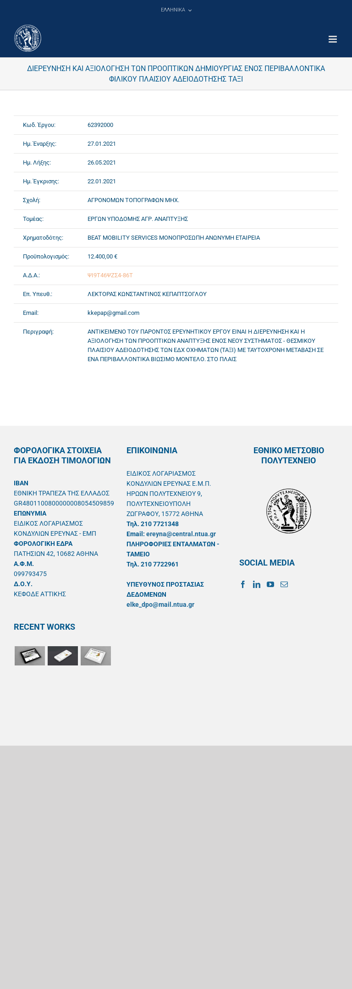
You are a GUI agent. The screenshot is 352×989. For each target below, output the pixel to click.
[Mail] (284, 584)
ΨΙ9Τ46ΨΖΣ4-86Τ (110, 275)
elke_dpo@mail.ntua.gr (160, 604)
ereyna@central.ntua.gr (181, 534)
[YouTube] (270, 584)
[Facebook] (243, 584)
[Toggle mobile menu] (333, 39)
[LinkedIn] (256, 584)
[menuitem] (176, 10)
